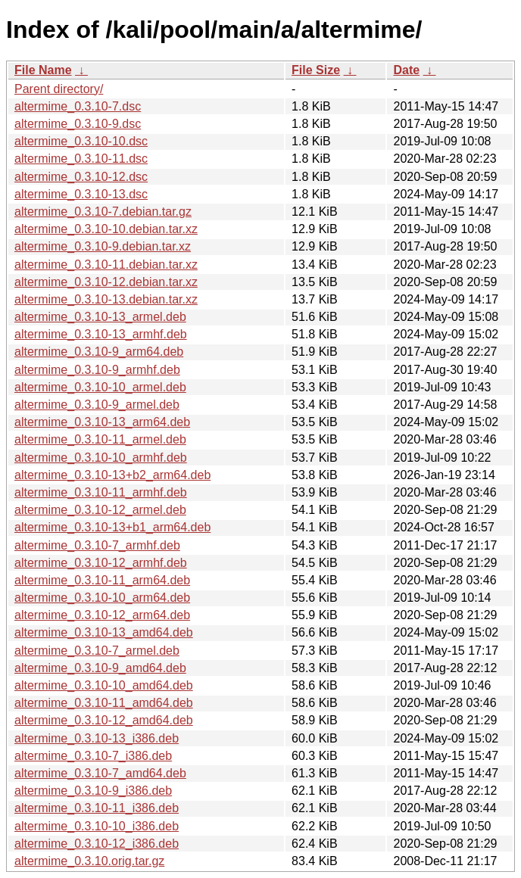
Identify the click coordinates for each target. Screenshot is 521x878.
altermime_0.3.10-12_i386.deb (96, 843)
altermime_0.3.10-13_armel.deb (100, 316)
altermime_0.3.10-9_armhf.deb (97, 369)
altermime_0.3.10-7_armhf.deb (97, 545)
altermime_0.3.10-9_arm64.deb (98, 351)
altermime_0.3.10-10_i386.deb (96, 826)
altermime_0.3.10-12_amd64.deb (103, 720)
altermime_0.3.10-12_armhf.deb (100, 562)
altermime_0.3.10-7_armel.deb (96, 650)
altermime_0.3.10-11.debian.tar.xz (106, 264)
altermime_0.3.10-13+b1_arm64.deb (112, 527)
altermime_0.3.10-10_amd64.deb (103, 685)
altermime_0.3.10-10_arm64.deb (102, 597)
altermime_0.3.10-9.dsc (77, 123)
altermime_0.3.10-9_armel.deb (96, 404)
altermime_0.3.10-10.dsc (81, 141)
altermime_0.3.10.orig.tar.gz (89, 861)
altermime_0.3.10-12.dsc (81, 176)
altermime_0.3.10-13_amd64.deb (103, 632)
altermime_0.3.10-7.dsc (77, 106)
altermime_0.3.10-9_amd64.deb (100, 668)
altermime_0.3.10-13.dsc (81, 194)
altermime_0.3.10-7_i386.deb (93, 755)
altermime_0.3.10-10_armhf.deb (100, 457)
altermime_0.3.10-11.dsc (81, 158)
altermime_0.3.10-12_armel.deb (100, 509)
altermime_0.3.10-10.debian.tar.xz (106, 229)
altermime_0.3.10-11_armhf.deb (100, 492)
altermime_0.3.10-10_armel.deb (100, 387)
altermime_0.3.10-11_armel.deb (100, 439)
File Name (43, 70)
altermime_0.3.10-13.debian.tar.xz (106, 299)
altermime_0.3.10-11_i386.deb (96, 808)
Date (406, 70)
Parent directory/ (58, 89)
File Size (316, 70)
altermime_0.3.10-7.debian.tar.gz (103, 211)
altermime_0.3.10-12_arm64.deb (102, 615)
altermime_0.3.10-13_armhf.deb (100, 334)
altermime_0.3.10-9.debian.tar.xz (102, 246)
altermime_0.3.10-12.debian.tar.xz (106, 282)
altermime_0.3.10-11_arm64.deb (102, 580)
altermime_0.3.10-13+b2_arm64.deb (112, 475)
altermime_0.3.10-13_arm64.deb (102, 422)
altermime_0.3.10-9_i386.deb (93, 790)
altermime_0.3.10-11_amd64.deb (103, 702)
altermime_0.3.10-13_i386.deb (96, 738)
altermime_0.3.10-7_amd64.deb (100, 773)
